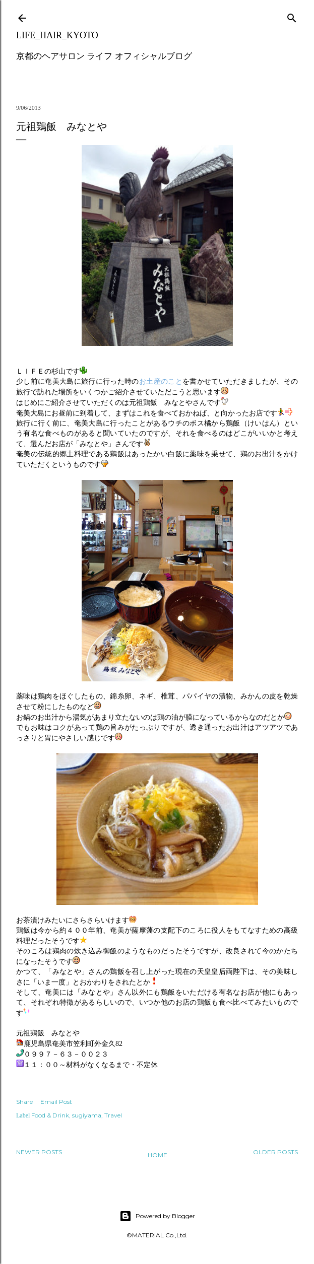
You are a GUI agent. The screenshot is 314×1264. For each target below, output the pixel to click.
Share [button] (24, 1101)
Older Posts (275, 1152)
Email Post (56, 1101)
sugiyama (86, 1115)
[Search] (292, 16)
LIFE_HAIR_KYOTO (57, 35)
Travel (113, 1115)
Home (157, 1155)
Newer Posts (39, 1152)
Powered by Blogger (157, 1216)
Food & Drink (50, 1115)
